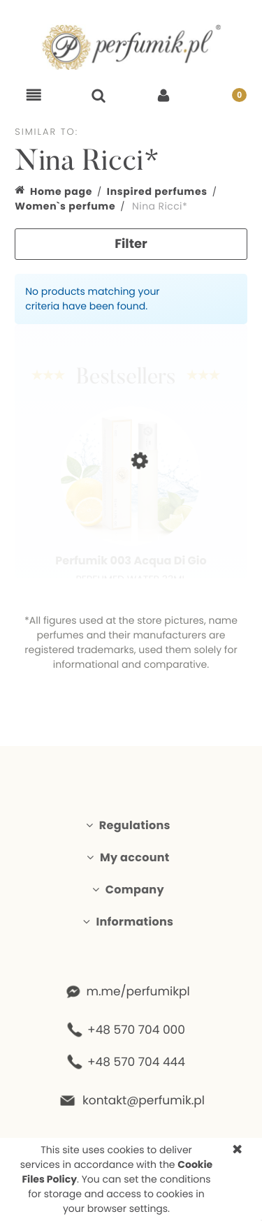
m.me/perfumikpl (137, 991)
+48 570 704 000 (136, 1029)
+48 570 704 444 (136, 1061)
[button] (33, 95)
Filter (131, 244)
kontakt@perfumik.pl (143, 1100)
